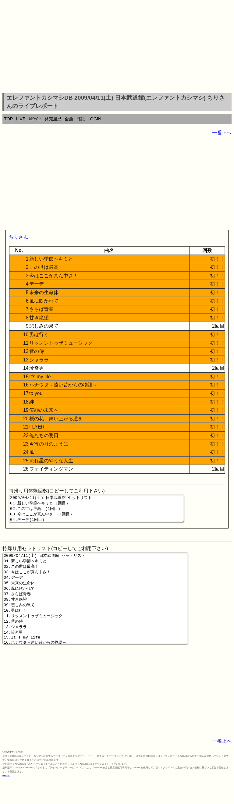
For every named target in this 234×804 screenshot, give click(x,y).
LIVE (20, 118)
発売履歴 (53, 118)
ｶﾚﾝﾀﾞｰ (35, 118)
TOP (8, 118)
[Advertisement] (117, 47)
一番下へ (222, 132)
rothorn (6, 799)
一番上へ (222, 764)
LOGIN (94, 118)
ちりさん (18, 237)
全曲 (69, 118)
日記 (80, 118)
